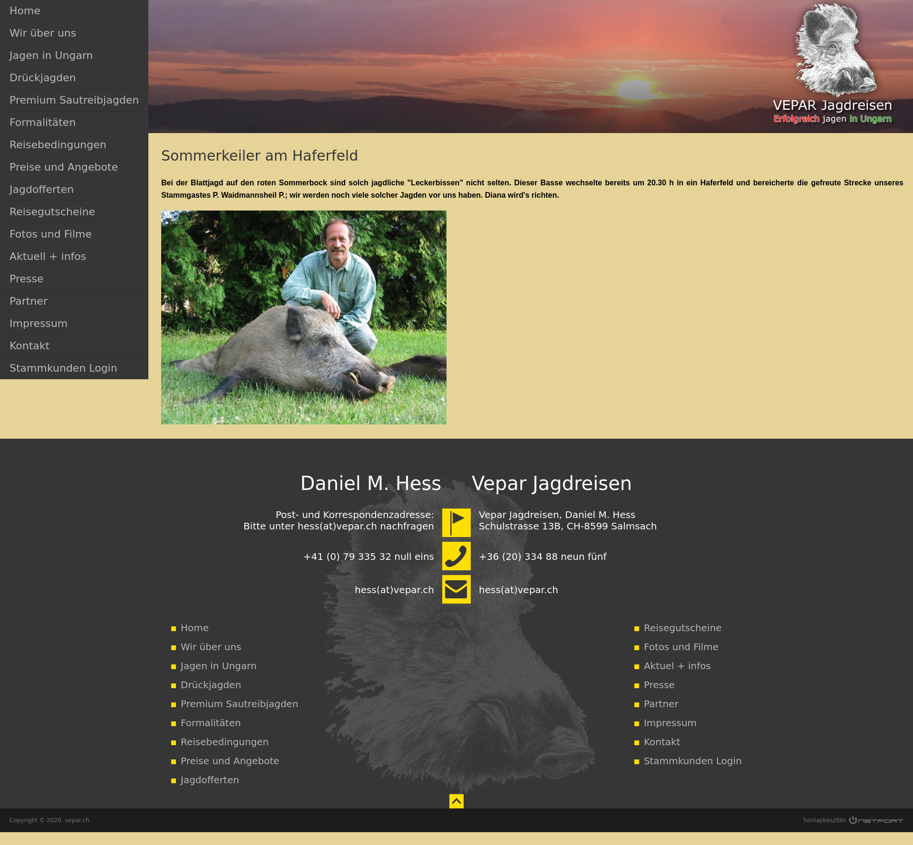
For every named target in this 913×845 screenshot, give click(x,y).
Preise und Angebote (64, 167)
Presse (26, 279)
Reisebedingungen (58, 145)
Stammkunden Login (63, 368)
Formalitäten (43, 122)
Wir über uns (43, 33)
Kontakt (29, 346)
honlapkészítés (825, 820)
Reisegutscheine (52, 212)
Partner (29, 301)
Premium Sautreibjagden (74, 100)
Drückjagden (43, 78)
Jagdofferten (42, 189)
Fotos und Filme (51, 234)
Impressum (39, 323)
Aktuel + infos (677, 666)
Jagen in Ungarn (51, 55)
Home (25, 11)
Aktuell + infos (48, 256)
